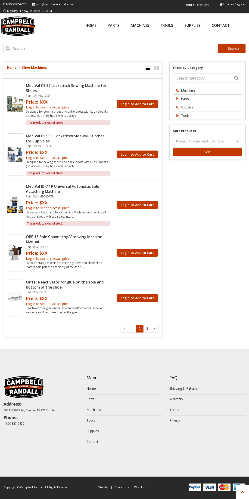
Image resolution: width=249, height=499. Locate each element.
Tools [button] (185, 115)
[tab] (207, 90)
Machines (140, 26)
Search (232, 48)
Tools (167, 26)
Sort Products (184, 131)
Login (226, 4)
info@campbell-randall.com (54, 4)
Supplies (192, 26)
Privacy (174, 420)
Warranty (176, 399)
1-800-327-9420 (16, 4)
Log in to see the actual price (47, 107)
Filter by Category (188, 67)
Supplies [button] (187, 107)
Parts (113, 26)
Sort (207, 152)
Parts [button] (185, 98)
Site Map (103, 487)
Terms (174, 409)
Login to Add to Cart (137, 104)
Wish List (140, 487)
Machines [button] (188, 90)
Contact (221, 26)
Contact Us (122, 487)
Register (240, 4)
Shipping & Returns (183, 388)
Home (90, 26)
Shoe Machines (34, 67)
